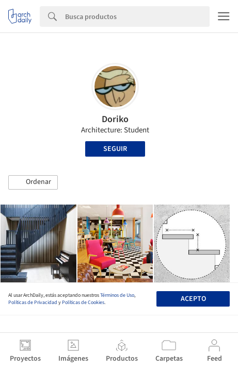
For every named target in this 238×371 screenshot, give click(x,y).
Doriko (115, 119)
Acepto (193, 299)
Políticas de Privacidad (32, 302)
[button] (33, 182)
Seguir (115, 149)
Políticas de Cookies (83, 302)
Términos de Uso (117, 295)
